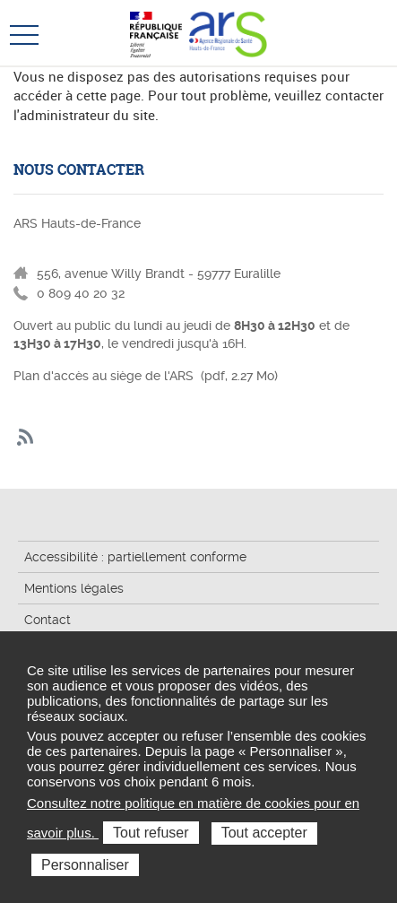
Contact (47, 619)
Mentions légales (74, 588)
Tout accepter (264, 832)
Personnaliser (85, 865)
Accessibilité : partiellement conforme (135, 557)
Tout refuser (150, 832)
